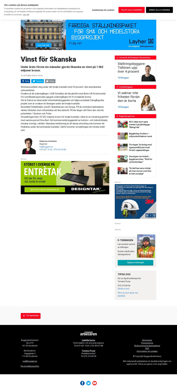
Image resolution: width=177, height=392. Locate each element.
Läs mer (26, 15)
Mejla (50, 81)
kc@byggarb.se (46, 147)
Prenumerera (147, 343)
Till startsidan (31, 315)
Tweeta (37, 81)
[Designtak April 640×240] (65, 177)
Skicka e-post (123, 289)
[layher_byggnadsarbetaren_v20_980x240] (88, 33)
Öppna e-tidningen (135, 262)
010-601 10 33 (46, 149)
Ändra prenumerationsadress (147, 346)
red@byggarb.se (30, 361)
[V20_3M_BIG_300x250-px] (135, 201)
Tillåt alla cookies (131, 10)
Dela (25, 81)
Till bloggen (123, 78)
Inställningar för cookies (103, 10)
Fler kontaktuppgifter (30, 366)
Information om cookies (147, 351)
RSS (147, 348)
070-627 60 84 (60, 149)
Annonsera (147, 340)
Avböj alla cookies (159, 10)
